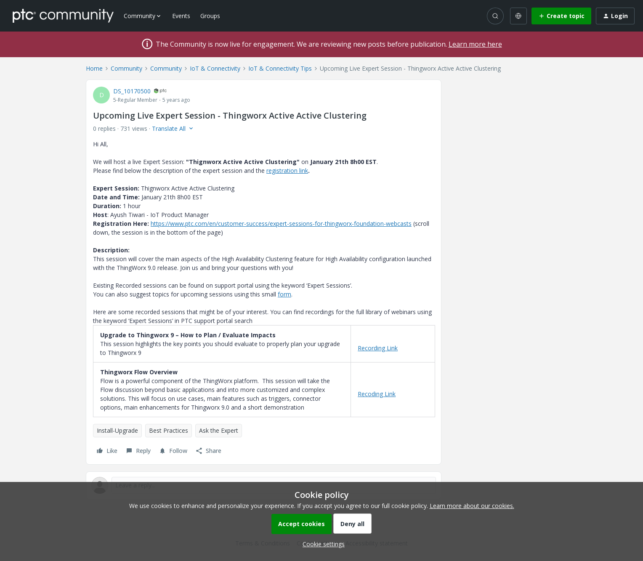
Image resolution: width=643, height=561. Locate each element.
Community (126, 68)
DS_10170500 (132, 91)
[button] (561, 16)
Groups (210, 16)
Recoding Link (377, 394)
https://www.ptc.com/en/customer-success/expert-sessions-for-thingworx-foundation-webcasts (281, 224)
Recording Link (378, 348)
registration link (287, 171)
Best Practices (168, 430)
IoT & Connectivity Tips (280, 68)
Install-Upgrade (117, 430)
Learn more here (475, 44)
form (284, 294)
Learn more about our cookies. (472, 506)
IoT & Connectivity (215, 68)
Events (181, 16)
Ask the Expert (218, 430)
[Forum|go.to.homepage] (63, 15)
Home (94, 68)
